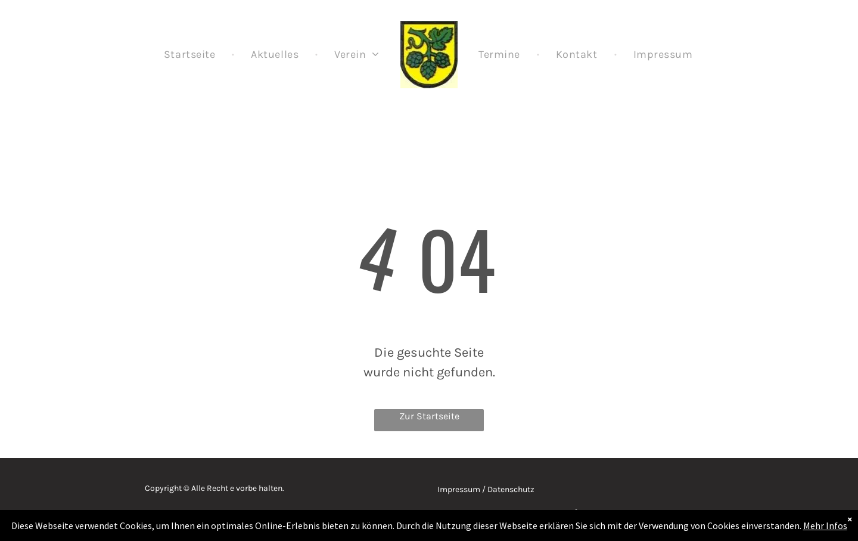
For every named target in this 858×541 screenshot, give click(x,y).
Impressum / (461, 489)
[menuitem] (190, 54)
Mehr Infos (825, 525)
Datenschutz (510, 489)
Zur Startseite (429, 416)
